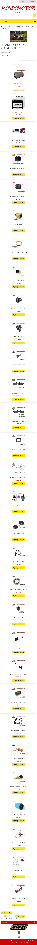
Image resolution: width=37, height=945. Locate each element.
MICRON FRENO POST (18, 561)
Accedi (19, 12)
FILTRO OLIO (18, 224)
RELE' (18, 505)
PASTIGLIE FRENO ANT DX (18, 393)
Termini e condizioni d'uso (20, 941)
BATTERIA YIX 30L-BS (18, 140)
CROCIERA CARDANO (18, 842)
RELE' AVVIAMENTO (18, 337)
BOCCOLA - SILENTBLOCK (18, 702)
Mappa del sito (23, 942)
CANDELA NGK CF (18, 758)
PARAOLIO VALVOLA (18, 618)
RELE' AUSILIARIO (18, 533)
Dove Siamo (13, 942)
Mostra (14, 62)
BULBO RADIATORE (18, 280)
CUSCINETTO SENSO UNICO (18, 449)
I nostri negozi (6, 941)
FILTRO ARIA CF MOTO (18, 84)
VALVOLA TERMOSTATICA (18, 309)
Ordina (19, 59)
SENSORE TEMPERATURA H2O (19, 786)
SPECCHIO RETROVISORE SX (18, 674)
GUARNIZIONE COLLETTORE (18, 252)
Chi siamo (32, 941)
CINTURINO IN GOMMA (18, 899)
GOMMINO (18, 871)
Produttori (5, 922)
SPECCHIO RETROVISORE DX (18, 646)
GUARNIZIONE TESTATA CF (18, 730)
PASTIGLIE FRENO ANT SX (18, 421)
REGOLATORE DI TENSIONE (18, 168)
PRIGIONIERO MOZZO (18, 365)
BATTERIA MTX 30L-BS (18, 112)
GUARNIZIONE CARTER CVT (18, 477)
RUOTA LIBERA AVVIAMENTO (18, 590)
